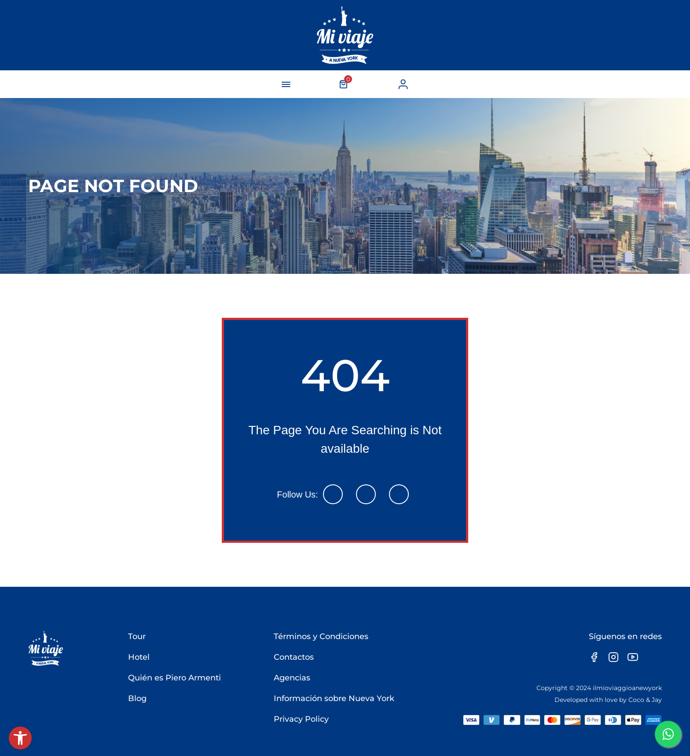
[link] (20, 738)
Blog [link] (137, 698)
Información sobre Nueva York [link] (334, 698)
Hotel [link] (139, 657)
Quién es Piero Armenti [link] (174, 678)
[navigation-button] (286, 84)
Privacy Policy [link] (301, 719)
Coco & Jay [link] (645, 700)
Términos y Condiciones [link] (321, 636)
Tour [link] (137, 636)
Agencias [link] (292, 678)
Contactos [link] (294, 657)
